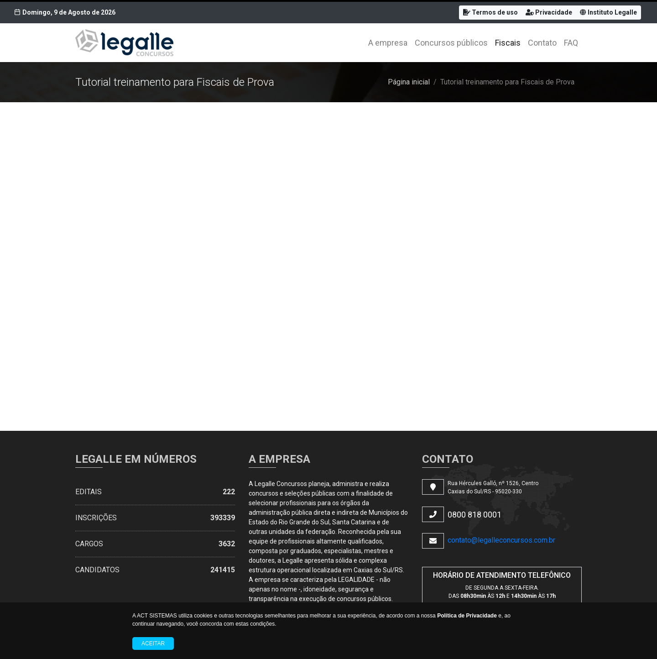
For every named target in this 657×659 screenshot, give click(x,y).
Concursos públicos (451, 42)
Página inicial (409, 82)
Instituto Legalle (608, 12)
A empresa (387, 42)
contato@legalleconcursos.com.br (501, 540)
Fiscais (508, 42)
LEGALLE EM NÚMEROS (136, 459)
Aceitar (153, 643)
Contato (542, 42)
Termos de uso (490, 12)
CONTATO (447, 459)
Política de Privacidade (467, 615)
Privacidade (549, 12)
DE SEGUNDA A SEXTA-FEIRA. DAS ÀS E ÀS (502, 592)
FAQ (571, 42)
